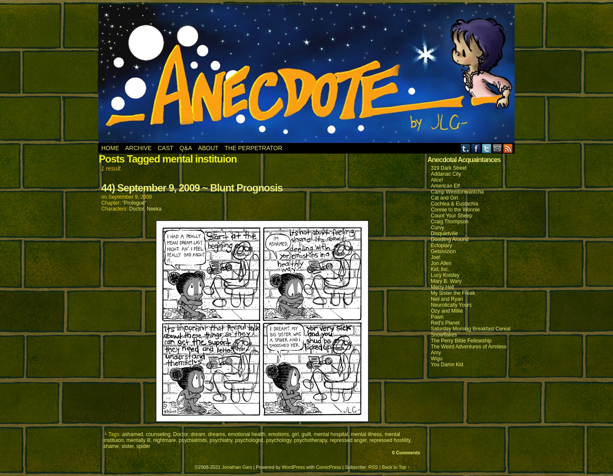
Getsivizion (443, 251)
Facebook (476, 148)
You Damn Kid (447, 365)
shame (111, 446)
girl (295, 434)
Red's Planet (445, 323)
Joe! (436, 257)
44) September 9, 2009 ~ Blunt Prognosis (192, 188)
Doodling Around (450, 239)
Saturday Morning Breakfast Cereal (470, 329)
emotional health (246, 434)
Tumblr (465, 148)
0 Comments (406, 452)
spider (143, 446)
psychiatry (220, 440)
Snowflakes (444, 335)
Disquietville (444, 234)
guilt (306, 434)
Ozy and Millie (447, 311)
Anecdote (307, 73)
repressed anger (348, 440)
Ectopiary (441, 245)
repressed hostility (390, 440)
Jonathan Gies (237, 467)
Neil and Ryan (447, 299)
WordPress (293, 467)
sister (128, 446)
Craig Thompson (450, 222)
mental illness (366, 434)
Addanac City (446, 174)
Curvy (437, 228)
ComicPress (328, 467)
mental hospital (331, 434)
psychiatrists (193, 440)
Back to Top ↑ (396, 467)
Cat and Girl (444, 198)
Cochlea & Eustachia (454, 204)
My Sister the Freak (453, 293)
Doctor (136, 209)
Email (497, 148)
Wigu (436, 359)
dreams (216, 434)
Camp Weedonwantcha (457, 192)
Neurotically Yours (451, 305)
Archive (138, 148)
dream (198, 434)
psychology (278, 440)
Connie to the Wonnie (455, 210)
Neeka (154, 209)
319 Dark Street (449, 168)
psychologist (249, 440)
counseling (158, 434)
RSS (508, 148)
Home (110, 148)
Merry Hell (442, 287)
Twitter (486, 148)
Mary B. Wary (446, 281)
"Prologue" (134, 203)
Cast (165, 148)
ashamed (132, 434)
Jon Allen (441, 263)
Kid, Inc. (440, 269)
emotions (278, 434)
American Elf (445, 186)
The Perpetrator (253, 148)
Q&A (186, 148)
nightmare (164, 440)
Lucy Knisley (445, 275)
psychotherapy (310, 440)
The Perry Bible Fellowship (461, 341)
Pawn (437, 317)
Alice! (437, 180)
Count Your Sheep (451, 216)
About (208, 148)
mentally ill (138, 440)
